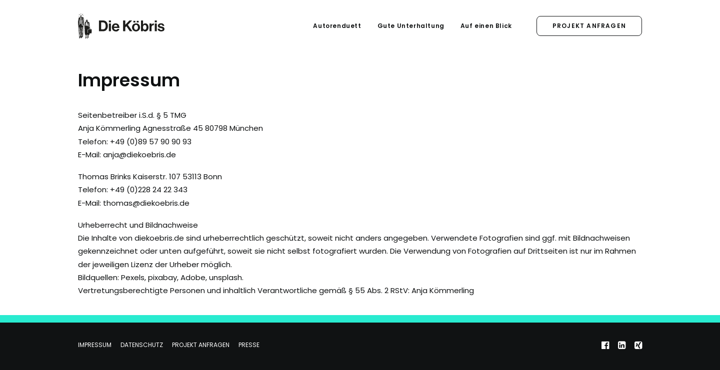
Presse (249, 345)
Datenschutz (141, 345)
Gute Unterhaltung (411, 25)
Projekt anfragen (201, 345)
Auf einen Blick (486, 25)
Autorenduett (337, 25)
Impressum (95, 345)
